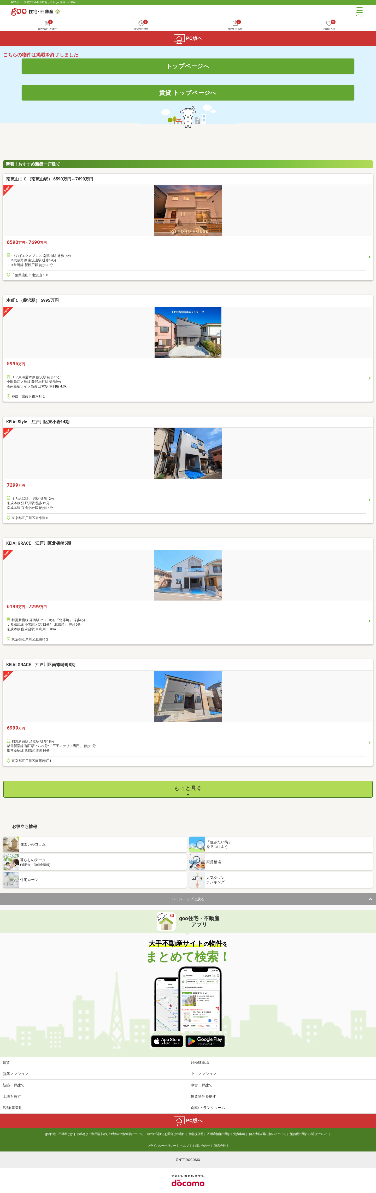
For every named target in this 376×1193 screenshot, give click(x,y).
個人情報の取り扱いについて (267, 1134)
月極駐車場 (200, 1062)
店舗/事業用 (12, 1108)
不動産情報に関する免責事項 (226, 1134)
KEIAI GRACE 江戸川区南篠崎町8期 (40, 664)
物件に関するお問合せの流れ (166, 1134)
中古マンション (203, 1074)
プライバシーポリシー (161, 1146)
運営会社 (220, 1146)
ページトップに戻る (188, 899)
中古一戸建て (202, 1085)
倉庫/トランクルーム (208, 1108)
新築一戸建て (14, 1085)
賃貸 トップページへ (188, 92)
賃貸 (6, 1062)
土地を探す (12, 1096)
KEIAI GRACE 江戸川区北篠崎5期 (38, 543)
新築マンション (15, 1074)
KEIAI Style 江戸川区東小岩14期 (37, 421)
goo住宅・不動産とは (59, 1134)
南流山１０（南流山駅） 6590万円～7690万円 (49, 179)
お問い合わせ (201, 1146)
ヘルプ (184, 1146)
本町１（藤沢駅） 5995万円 (32, 300)
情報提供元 (196, 1134)
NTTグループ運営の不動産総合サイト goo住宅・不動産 (43, 2)
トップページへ (188, 66)
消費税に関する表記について (308, 1134)
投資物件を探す (203, 1096)
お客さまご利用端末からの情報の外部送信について (110, 1134)
